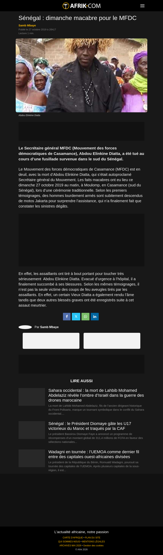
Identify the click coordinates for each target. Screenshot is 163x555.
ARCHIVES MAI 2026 (70, 545)
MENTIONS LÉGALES (93, 541)
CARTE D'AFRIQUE (73, 537)
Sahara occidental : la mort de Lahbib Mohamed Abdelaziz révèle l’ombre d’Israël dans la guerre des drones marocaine (96, 395)
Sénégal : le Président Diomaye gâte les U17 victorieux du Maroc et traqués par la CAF (89, 426)
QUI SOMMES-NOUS (69, 541)
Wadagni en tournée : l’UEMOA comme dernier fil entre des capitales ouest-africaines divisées (93, 454)
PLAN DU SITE (92, 537)
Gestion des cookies (93, 545)
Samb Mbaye (27, 25)
